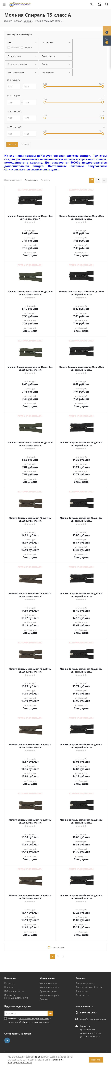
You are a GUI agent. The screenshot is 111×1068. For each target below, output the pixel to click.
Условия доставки (49, 987)
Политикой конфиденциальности (34, 1018)
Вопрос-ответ (82, 991)
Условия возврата (49, 995)
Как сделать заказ (84, 983)
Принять (96, 1059)
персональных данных (39, 1022)
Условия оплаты (48, 983)
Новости (8, 987)
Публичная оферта (14, 991)
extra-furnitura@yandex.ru (93, 1019)
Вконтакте (7, 1040)
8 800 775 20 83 (88, 1012)
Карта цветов (82, 995)
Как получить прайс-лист (88, 987)
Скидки (44, 999)
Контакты (9, 983)
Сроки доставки (48, 991)
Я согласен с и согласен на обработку (29, 1020)
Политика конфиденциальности (16, 996)
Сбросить (25, 144)
